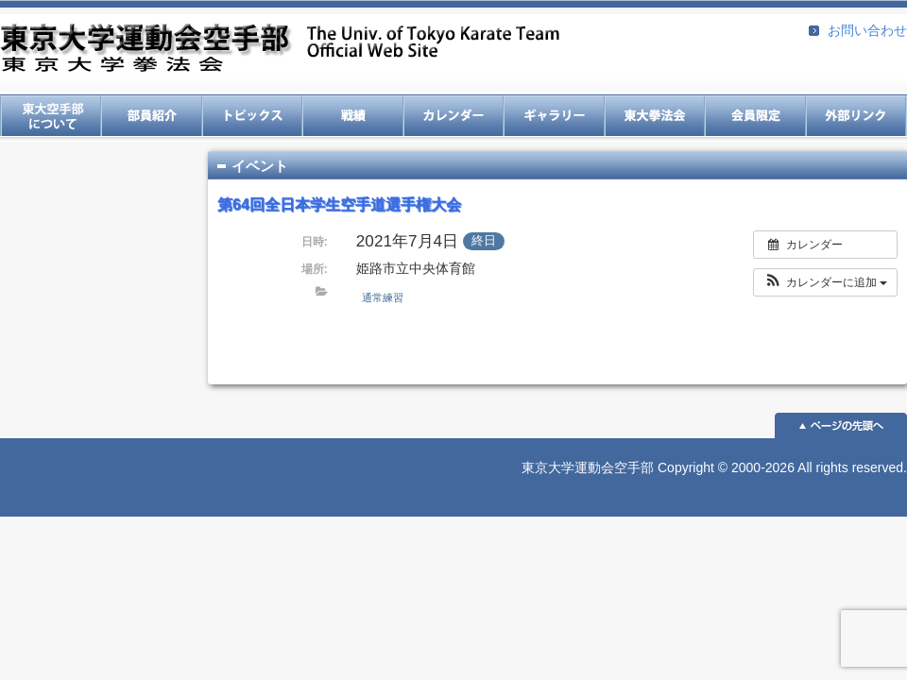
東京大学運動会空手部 (279, 50)
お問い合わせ (867, 30)
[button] (825, 282)
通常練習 (382, 297)
